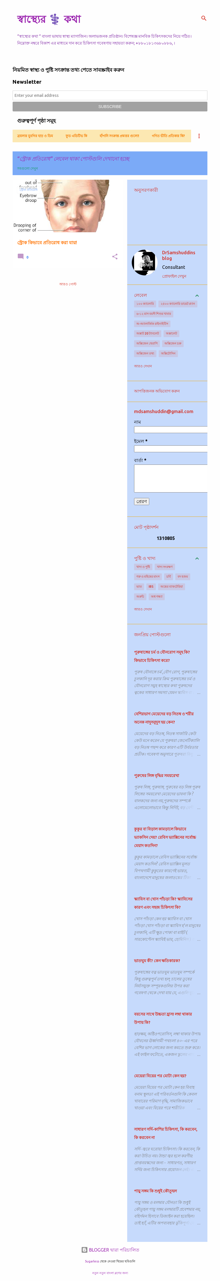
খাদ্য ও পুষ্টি (143, 567)
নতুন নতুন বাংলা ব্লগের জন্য (110, 1273)
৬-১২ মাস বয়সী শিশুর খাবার (153, 313)
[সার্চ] (204, 18)
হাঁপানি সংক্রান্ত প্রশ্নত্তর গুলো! (119, 136)
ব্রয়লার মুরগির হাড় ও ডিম (35, 136)
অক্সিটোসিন (168, 353)
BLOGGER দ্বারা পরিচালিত (110, 1249)
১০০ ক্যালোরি (145, 303)
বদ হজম (183, 576)
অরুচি (140, 596)
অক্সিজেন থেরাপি (147, 343)
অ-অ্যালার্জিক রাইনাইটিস (152, 323)
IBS (151, 586)
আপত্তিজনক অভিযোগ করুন (157, 391)
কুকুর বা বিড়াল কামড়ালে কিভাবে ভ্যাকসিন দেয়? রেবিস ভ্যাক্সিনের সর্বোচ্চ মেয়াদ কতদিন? (165, 837)
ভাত (139, 586)
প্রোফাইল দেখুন (174, 276)
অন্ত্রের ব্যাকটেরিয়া (171, 586)
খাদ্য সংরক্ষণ (165, 567)
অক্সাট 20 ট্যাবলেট (147, 333)
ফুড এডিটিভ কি (76, 136)
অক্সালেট (171, 333)
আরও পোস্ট (67, 284)
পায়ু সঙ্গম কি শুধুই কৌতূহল (155, 1191)
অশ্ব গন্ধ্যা (156, 596)
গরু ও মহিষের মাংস (148, 576)
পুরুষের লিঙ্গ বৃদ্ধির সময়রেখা (156, 775)
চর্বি (168, 576)
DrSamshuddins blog (178, 255)
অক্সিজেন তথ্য (145, 353)
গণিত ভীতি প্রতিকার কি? (168, 136)
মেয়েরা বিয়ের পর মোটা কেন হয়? (160, 1076)
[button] (114, 257)
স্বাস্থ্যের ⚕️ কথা (48, 19)
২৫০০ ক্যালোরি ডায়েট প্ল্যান (178, 303)
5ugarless (92, 1261)
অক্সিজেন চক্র (172, 343)
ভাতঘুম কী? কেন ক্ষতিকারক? (157, 960)
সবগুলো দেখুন (27, 168)
